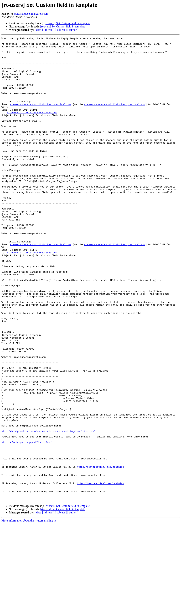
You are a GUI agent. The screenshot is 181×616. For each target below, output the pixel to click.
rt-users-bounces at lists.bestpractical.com (40, 118)
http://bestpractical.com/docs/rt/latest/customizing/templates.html (48, 510)
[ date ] (39, 29)
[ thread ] (48, 29)
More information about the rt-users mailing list (29, 612)
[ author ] (72, 29)
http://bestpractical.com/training (100, 553)
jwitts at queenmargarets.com (31, 13)
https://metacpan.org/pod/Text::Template (29, 523)
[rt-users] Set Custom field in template (67, 23)
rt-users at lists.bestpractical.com (32, 127)
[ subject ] (61, 29)
